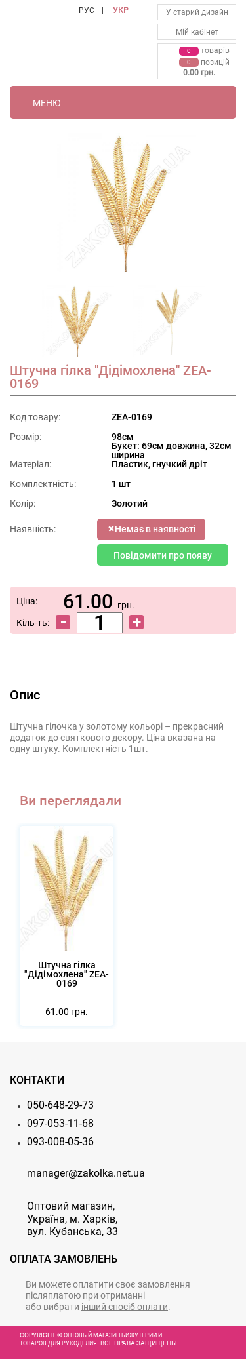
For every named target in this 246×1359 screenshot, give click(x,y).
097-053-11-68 (60, 1123)
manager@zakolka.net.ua (86, 1173)
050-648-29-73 (60, 1105)
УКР (121, 10)
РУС (86, 10)
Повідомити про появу (162, 555)
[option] (78, 325)
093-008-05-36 (60, 1141)
